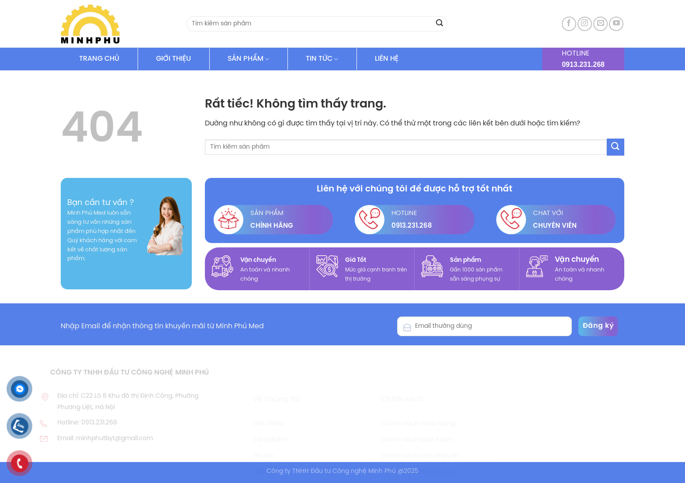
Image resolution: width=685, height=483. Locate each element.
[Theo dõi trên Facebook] (569, 24)
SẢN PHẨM (248, 59)
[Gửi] (439, 24)
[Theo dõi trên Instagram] (585, 24)
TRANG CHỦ (99, 59)
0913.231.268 (583, 64)
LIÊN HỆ (386, 59)
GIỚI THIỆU (173, 59)
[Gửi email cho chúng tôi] (600, 24)
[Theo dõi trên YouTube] (616, 24)
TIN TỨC (322, 59)
